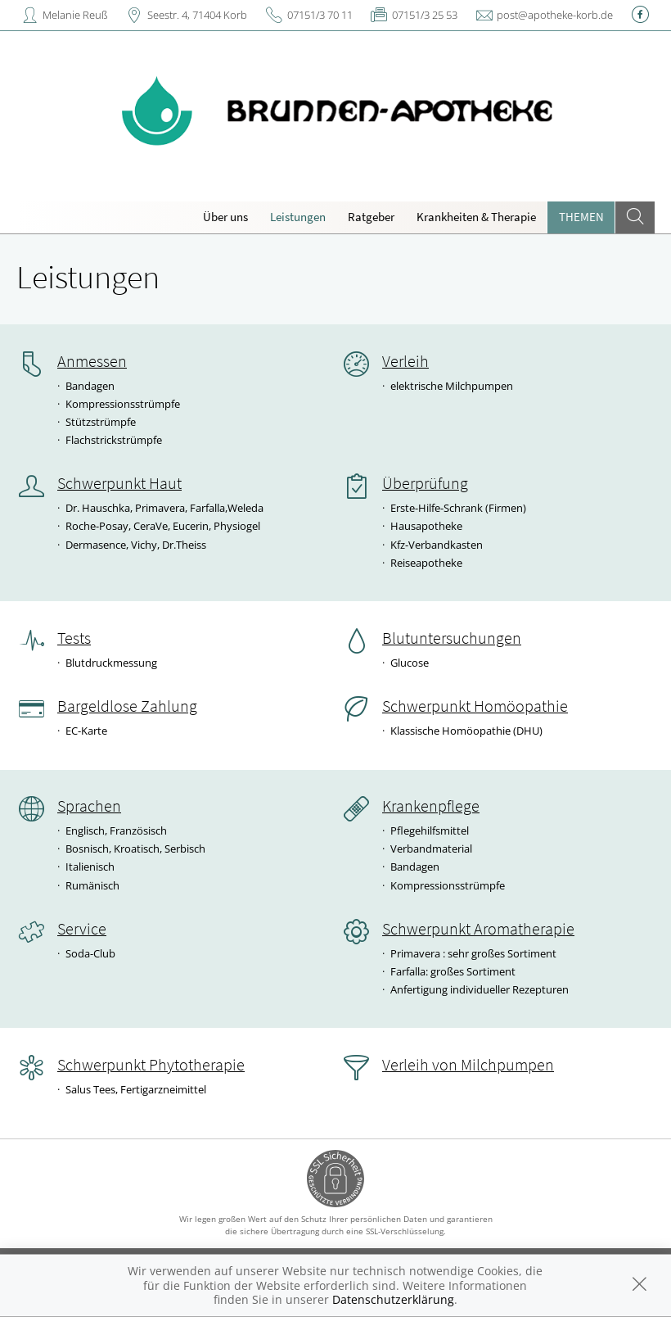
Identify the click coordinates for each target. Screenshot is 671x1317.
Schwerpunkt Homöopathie (475, 706)
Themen (581, 216)
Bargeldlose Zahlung (127, 706)
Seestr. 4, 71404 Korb (197, 14)
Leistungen (298, 216)
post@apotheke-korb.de (555, 14)
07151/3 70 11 (320, 14)
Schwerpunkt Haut (119, 483)
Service (81, 929)
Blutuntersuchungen (451, 638)
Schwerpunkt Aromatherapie (478, 929)
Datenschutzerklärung (393, 1299)
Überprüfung (425, 483)
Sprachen (89, 806)
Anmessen (92, 361)
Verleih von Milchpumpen (468, 1065)
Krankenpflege (431, 806)
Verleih (405, 361)
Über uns (225, 216)
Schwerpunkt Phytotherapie (151, 1065)
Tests (74, 638)
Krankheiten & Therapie (476, 216)
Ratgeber (371, 216)
